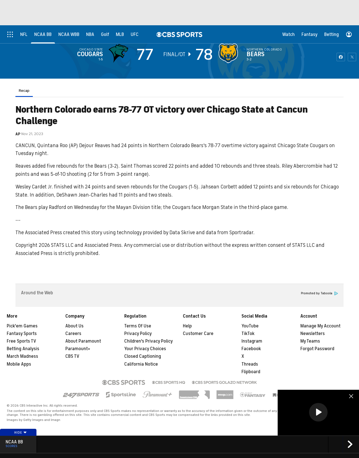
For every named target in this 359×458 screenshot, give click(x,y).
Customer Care (198, 333)
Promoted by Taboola (319, 293)
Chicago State (91, 49)
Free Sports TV (21, 341)
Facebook (251, 349)
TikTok (247, 333)
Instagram (251, 341)
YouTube (250, 326)
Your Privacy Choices (145, 349)
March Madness (22, 356)
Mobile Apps (19, 364)
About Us (74, 326)
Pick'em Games (22, 326)
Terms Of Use (137, 326)
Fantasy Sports (22, 333)
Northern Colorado (264, 49)
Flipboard (250, 372)
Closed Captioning (142, 356)
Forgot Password (317, 349)
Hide (20, 432)
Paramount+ (77, 349)
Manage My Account (320, 326)
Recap (24, 90)
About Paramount (83, 341)
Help (187, 326)
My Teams (310, 341)
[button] (318, 412)
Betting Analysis (23, 349)
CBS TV (72, 356)
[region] (318, 413)
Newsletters (312, 333)
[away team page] (120, 53)
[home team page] (229, 53)
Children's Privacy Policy (148, 341)
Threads (249, 364)
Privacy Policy (138, 333)
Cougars (90, 54)
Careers (73, 333)
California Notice (141, 364)
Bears (255, 54)
